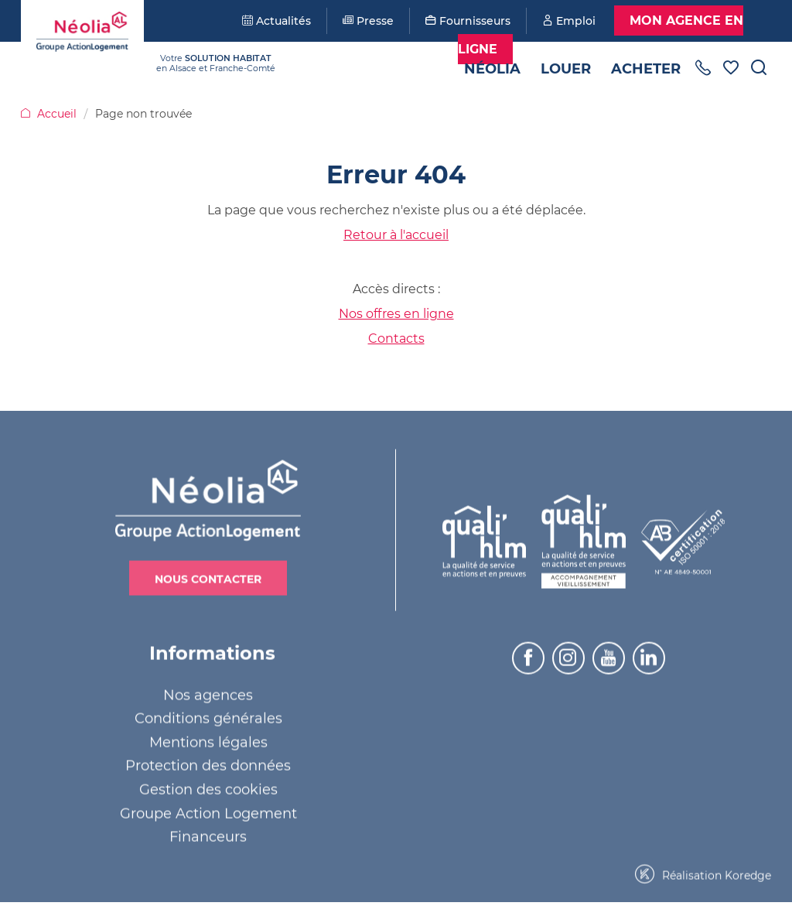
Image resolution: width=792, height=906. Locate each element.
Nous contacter (208, 576)
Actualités (276, 21)
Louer (566, 68)
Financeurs (208, 834)
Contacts (396, 338)
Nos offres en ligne (396, 313)
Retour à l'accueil (396, 234)
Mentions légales (208, 739)
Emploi (569, 21)
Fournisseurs (467, 21)
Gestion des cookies (208, 786)
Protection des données (208, 762)
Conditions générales (208, 715)
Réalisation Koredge (703, 871)
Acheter (646, 68)
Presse (368, 21)
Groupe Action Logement (208, 810)
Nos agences (208, 691)
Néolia (492, 68)
